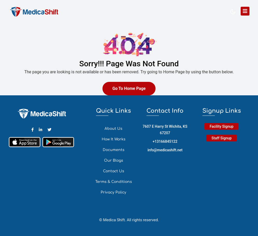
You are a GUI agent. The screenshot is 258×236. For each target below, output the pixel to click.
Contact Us (113, 171)
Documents (113, 150)
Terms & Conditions (113, 182)
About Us (113, 129)
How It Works (114, 139)
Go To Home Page (128, 88)
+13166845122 (165, 141)
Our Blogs (113, 160)
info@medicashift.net (165, 150)
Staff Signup (221, 138)
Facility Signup (221, 126)
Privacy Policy (113, 192)
